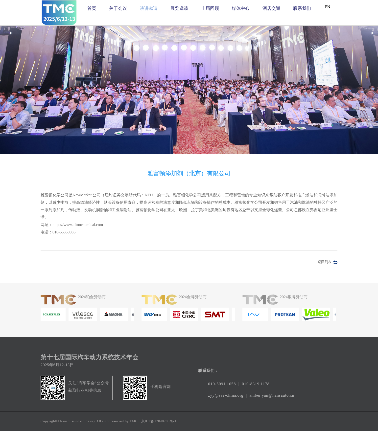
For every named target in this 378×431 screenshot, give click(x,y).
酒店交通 (271, 8)
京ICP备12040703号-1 (159, 421)
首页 (91, 8)
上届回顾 (210, 8)
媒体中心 (241, 8)
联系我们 (302, 8)
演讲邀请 (149, 8)
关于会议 (118, 8)
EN (327, 6)
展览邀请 (179, 8)
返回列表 (324, 262)
